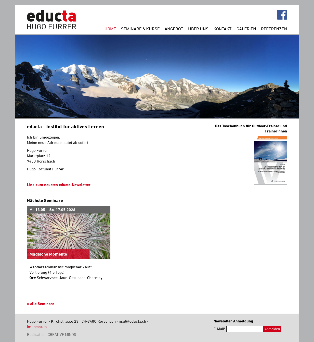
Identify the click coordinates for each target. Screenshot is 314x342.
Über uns (198, 28)
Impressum (37, 326)
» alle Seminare (40, 303)
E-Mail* (219, 329)
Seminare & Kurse (140, 28)
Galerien (246, 28)
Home (110, 28)
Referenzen (274, 28)
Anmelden (272, 329)
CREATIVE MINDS (62, 334)
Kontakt (222, 28)
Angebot (174, 28)
